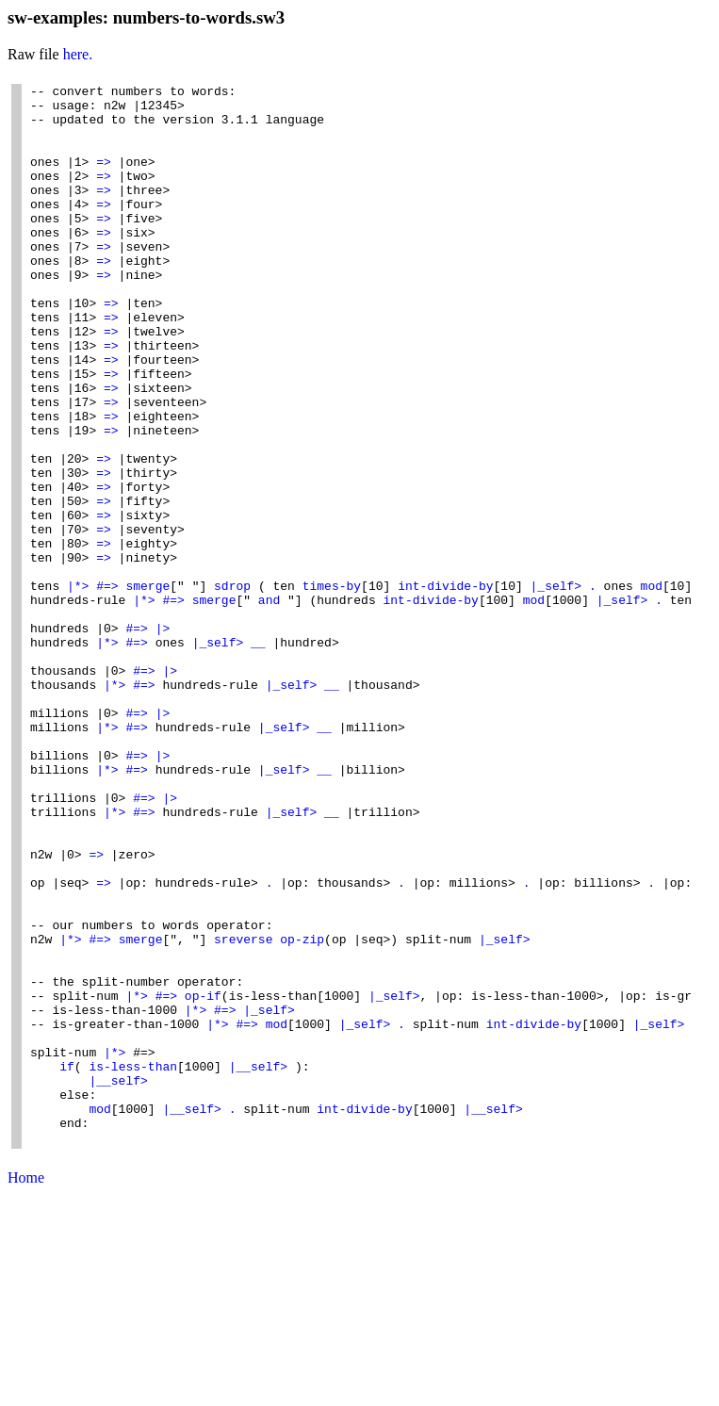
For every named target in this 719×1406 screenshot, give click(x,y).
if (66, 1263)
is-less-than (133, 1263)
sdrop (232, 686)
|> (163, 737)
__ (258, 754)
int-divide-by (445, 686)
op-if (203, 1178)
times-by (331, 686)
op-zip (302, 1111)
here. (78, 54)
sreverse (243, 1111)
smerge (147, 686)
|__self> (258, 1263)
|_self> (556, 686)
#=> (107, 686)
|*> (78, 686)
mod (651, 686)
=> (103, 178)
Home (26, 1389)
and (269, 703)
